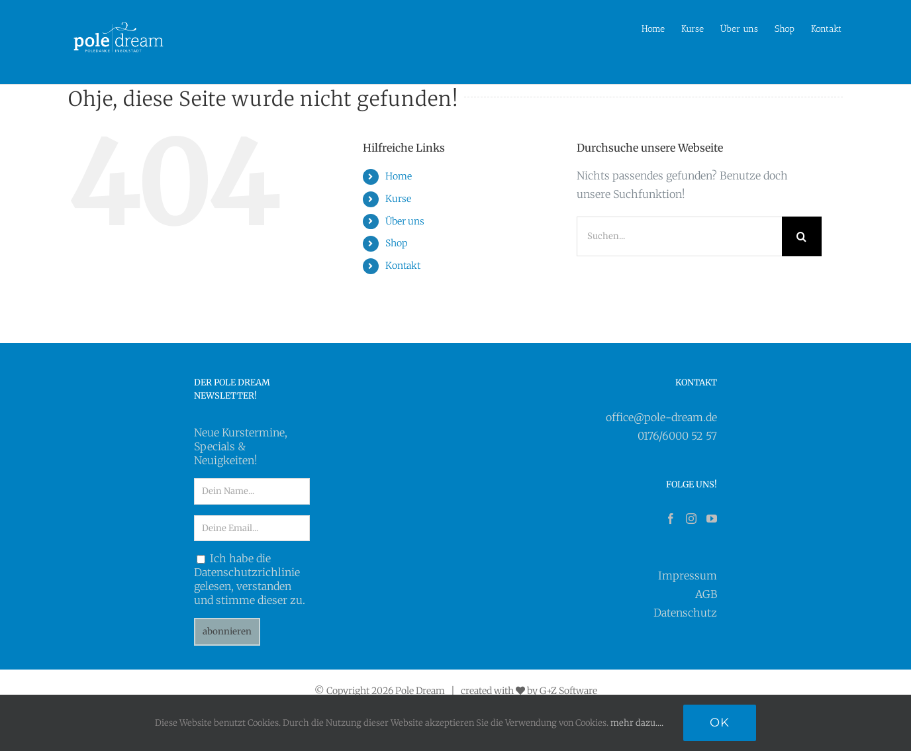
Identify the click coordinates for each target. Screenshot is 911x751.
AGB (706, 594)
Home (398, 176)
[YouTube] (711, 518)
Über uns (404, 220)
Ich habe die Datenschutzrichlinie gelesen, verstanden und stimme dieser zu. (249, 579)
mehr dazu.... (636, 722)
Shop (396, 243)
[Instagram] (691, 518)
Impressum (687, 575)
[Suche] (802, 236)
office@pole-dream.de (661, 416)
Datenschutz (685, 612)
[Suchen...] (679, 236)
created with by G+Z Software (529, 691)
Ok (720, 722)
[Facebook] (670, 518)
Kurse (398, 198)
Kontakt (402, 265)
